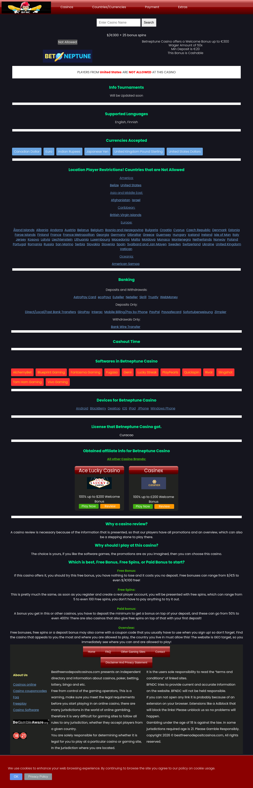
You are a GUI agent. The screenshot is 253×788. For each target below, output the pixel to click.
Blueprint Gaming (51, 372)
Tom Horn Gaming (27, 382)
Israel (136, 200)
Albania (42, 230)
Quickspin (191, 372)
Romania (35, 244)
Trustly (153, 297)
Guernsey (163, 234)
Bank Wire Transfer (125, 327)
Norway (219, 239)
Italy (235, 234)
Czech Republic (198, 230)
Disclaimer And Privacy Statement (126, 662)
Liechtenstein (62, 239)
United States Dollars (185, 151)
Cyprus (179, 230)
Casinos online (24, 684)
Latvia (45, 239)
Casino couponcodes (30, 691)
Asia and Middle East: (126, 192)
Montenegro (181, 239)
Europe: (126, 222)
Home (91, 651)
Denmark (219, 230)
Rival (208, 372)
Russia (49, 244)
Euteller (118, 297)
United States (130, 185)
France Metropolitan (79, 234)
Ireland (206, 234)
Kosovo (33, 239)
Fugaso (112, 372)
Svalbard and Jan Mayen (147, 244)
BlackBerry (98, 408)
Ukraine (208, 244)
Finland (43, 234)
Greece (148, 234)
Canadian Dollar (27, 151)
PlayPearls (170, 372)
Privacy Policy (38, 776)
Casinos (66, 7)
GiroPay (84, 312)
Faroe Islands (25, 234)
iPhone (143, 408)
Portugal (19, 244)
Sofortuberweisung (198, 312)
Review (110, 506)
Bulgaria (151, 230)
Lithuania (81, 239)
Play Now (89, 506)
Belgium (97, 230)
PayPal (154, 312)
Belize (114, 185)
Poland (232, 239)
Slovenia (108, 244)
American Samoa (126, 264)
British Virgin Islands (125, 215)
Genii (128, 372)
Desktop (114, 408)
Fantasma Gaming (85, 372)
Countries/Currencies (109, 7)
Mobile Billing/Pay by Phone (125, 312)
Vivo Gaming (58, 382)
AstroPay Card (85, 297)
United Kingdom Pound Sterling (138, 151)
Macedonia (120, 239)
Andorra (56, 230)
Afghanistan (120, 200)
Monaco (163, 239)
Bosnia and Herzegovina (124, 230)
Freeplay (19, 703)
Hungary (179, 234)
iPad (132, 408)
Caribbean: (126, 207)
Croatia (166, 230)
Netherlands (202, 239)
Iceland (194, 234)
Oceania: (127, 256)
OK (16, 776)
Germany (118, 234)
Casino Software (26, 710)
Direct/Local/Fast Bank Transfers (50, 312)
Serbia (80, 244)
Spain (121, 244)
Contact (160, 651)
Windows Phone (163, 408)
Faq (16, 697)
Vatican (126, 249)
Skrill (142, 297)
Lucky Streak (147, 372)
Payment (152, 7)
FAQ (108, 651)
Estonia (234, 230)
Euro (48, 151)
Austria (70, 230)
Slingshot (225, 372)
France (55, 234)
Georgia (102, 234)
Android (82, 408)
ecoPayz (104, 297)
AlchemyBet (22, 372)
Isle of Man (222, 234)
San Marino (64, 244)
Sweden (174, 244)
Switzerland (191, 244)
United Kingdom (228, 244)
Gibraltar (134, 234)
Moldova (149, 239)
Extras (182, 7)
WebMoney (169, 297)
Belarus (83, 230)
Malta (135, 239)
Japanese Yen (97, 151)
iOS (124, 408)
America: (126, 178)
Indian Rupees (69, 151)
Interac (97, 312)
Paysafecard (171, 312)
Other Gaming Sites (133, 651)
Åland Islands (23, 230)
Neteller (132, 297)
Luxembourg (100, 239)
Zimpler (220, 312)
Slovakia (93, 244)
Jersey (21, 239)
